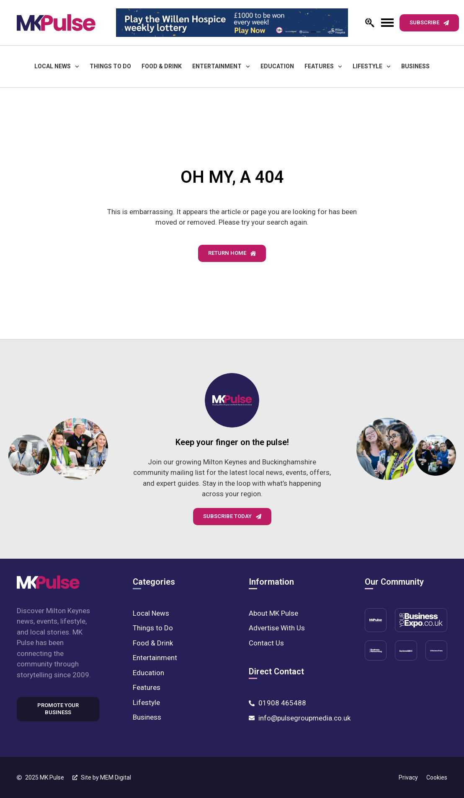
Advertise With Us (277, 628)
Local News (56, 66)
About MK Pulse (273, 613)
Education (277, 66)
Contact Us (266, 643)
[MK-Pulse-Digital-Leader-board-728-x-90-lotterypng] (232, 22)
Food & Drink (162, 66)
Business (415, 66)
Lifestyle (372, 66)
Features (323, 66)
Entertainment (221, 66)
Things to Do (110, 66)
